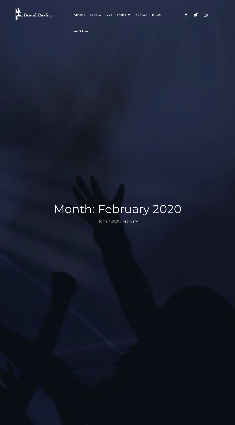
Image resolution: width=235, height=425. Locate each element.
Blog (157, 15)
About (80, 15)
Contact (82, 31)
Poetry (124, 15)
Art (108, 15)
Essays (141, 15)
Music (95, 15)
